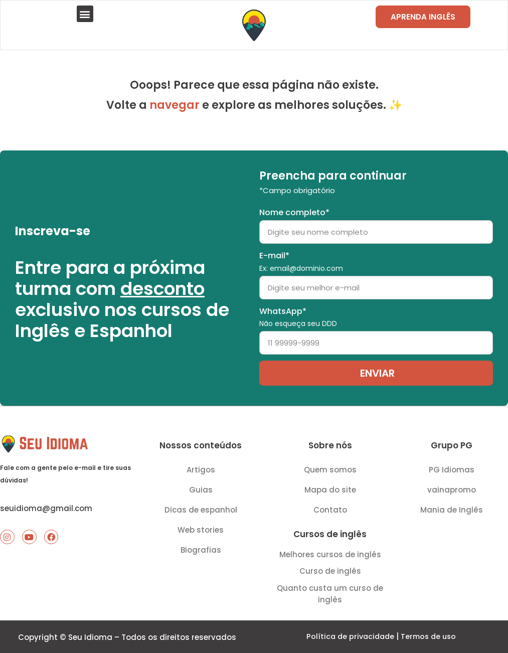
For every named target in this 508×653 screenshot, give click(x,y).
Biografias (201, 547)
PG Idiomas (451, 466)
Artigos (201, 466)
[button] (85, 15)
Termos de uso (430, 636)
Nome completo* (294, 210)
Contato (330, 507)
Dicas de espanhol (200, 507)
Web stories (201, 527)
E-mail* (301, 258)
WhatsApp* (298, 314)
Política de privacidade (348, 636)
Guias (201, 486)
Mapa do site (330, 486)
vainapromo (451, 486)
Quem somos (330, 466)
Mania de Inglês (451, 507)
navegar (174, 107)
